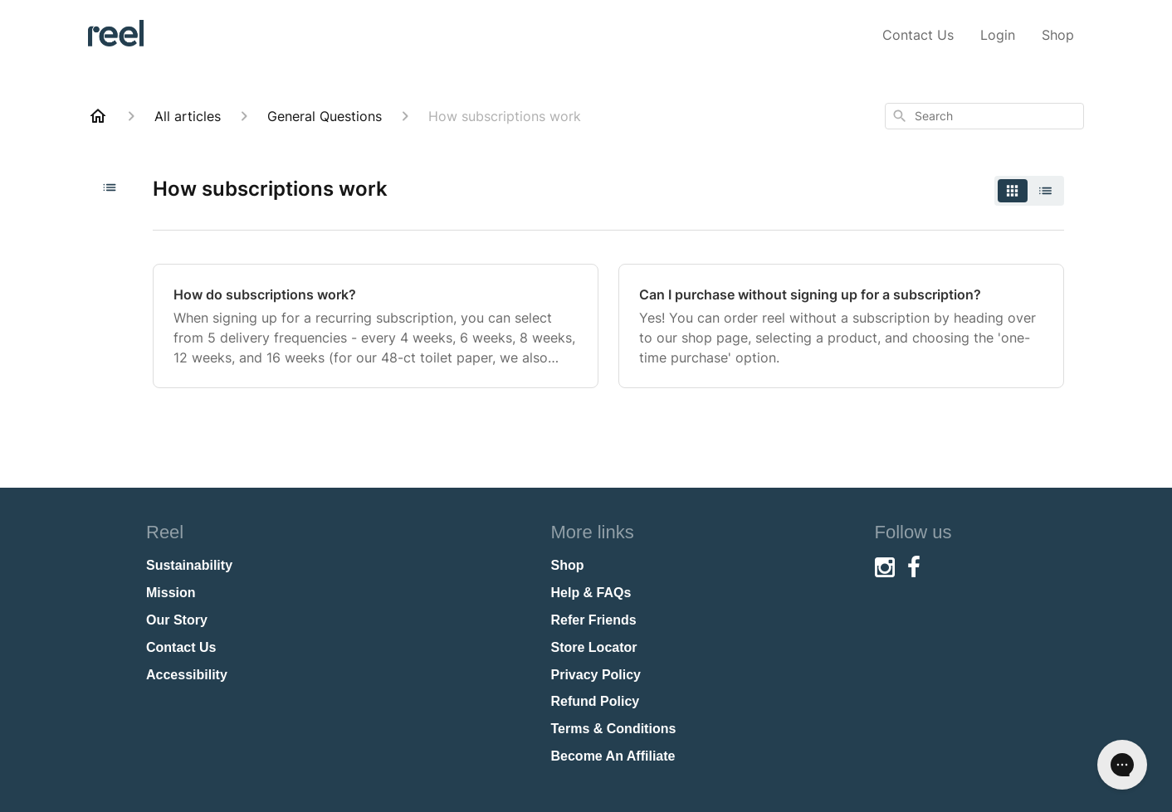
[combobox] (984, 116)
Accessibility (186, 675)
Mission (171, 593)
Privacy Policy (596, 675)
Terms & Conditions (613, 729)
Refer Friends (594, 620)
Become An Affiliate (613, 756)
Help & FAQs (591, 593)
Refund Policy (595, 701)
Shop (1058, 35)
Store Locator (594, 647)
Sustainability (189, 565)
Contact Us (918, 35)
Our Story (177, 620)
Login (997, 35)
